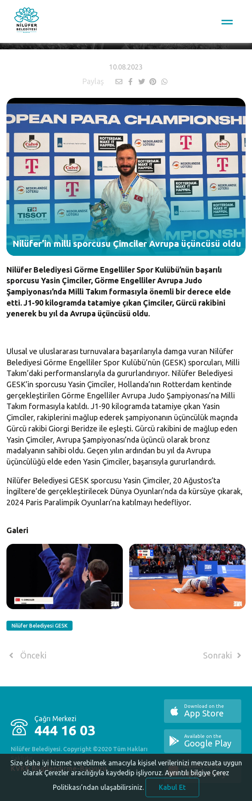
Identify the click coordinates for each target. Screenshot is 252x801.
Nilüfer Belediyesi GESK (39, 625)
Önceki (26, 655)
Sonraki (223, 655)
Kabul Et (172, 790)
